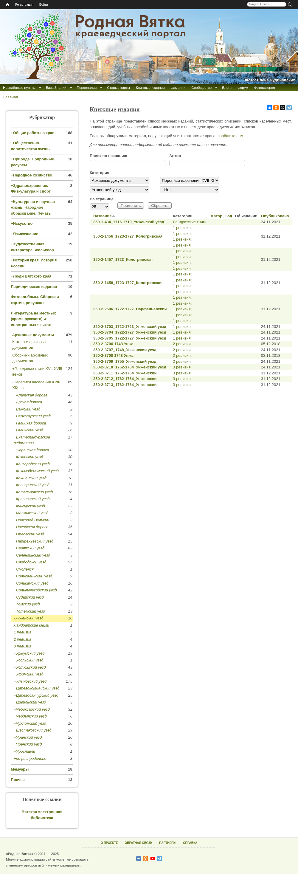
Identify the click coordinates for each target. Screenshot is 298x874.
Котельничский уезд (34, 492)
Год (228, 216)
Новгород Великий (32, 520)
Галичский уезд (29, 430)
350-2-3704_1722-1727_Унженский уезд (129, 332)
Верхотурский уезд (33, 416)
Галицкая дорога (31, 423)
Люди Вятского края (32, 276)
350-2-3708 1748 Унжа (113, 355)
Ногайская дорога (32, 527)
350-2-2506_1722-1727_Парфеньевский (130, 309)
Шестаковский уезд (34, 730)
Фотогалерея (264, 87)
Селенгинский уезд (33, 555)
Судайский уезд (30, 597)
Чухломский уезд (31, 723)
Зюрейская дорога (32, 450)
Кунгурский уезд (30, 506)
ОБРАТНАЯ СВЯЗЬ (138, 842)
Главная (10, 97)
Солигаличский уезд (34, 576)
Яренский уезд (29, 744)
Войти (43, 4)
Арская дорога (29, 402)
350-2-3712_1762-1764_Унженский (124, 378)
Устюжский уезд (31, 667)
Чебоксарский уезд (33, 709)
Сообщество (201, 87)
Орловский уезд (30, 534)
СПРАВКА (190, 842)
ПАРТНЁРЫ (167, 842)
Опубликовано (275, 216)
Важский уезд (28, 409)
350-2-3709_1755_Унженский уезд (124, 361)
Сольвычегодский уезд (36, 590)
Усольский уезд (30, 660)
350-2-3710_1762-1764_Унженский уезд (129, 367)
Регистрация (24, 4)
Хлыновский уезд (31, 681)
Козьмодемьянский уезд (37, 471)
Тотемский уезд (30, 611)
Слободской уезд (31, 562)
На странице (102, 199)
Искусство (23, 223)
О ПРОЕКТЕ (109, 842)
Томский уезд (28, 604)
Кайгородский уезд (33, 464)
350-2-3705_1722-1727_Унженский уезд (129, 338)
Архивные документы (33, 335)
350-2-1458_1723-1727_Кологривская (127, 283)
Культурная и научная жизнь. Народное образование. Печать (33, 207)
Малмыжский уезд (32, 513)
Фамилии (177, 87)
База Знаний (56, 87)
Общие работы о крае (33, 133)
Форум (243, 87)
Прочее (17, 779)
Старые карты (118, 87)
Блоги (227, 87)
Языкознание (25, 234)
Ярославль (25, 751)
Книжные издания (150, 87)
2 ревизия (182, 344)
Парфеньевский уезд (34, 541)
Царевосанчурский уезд (37, 695)
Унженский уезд (29, 618)
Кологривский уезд (32, 485)
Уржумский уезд (30, 653)
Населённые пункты (19, 87)
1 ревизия (182, 227)
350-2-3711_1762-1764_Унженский (124, 373)
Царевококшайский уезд (37, 688)
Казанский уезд (29, 457)
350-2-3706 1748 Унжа (113, 344)
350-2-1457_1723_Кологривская (123, 259)
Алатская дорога (31, 395)
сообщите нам (230, 136)
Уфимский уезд (29, 674)
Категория (99, 173)
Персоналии (87, 87)
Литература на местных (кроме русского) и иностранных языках (33, 319)
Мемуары (20, 769)
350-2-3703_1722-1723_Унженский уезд (129, 326)
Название (104, 216)
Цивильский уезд (31, 702)
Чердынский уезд (31, 716)
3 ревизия (182, 367)
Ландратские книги (190, 222)
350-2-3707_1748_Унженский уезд (124, 350)
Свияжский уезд (30, 548)
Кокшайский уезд (31, 478)
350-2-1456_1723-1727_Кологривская (127, 236)
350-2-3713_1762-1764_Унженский (124, 384)
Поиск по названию (108, 156)
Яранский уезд (29, 737)
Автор (175, 156)
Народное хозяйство (32, 175)
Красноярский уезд (33, 499)
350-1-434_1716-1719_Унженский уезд (128, 222)
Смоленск (25, 569)
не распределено (31, 758)
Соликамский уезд (32, 583)
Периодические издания (34, 286)
